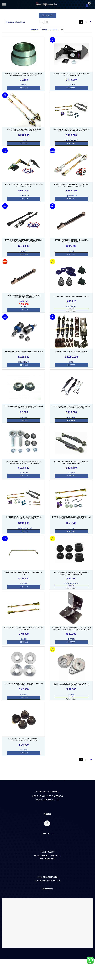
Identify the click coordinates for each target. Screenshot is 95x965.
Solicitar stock (71, 311)
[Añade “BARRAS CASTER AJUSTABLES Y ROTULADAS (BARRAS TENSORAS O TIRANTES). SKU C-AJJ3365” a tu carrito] (23, 143)
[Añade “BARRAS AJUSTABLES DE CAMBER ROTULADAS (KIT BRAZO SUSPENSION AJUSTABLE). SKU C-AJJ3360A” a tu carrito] (71, 420)
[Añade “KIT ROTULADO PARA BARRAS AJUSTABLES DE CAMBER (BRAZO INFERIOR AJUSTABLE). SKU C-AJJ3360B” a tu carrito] (23, 476)
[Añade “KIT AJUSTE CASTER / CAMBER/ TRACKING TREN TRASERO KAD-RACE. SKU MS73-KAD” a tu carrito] (71, 88)
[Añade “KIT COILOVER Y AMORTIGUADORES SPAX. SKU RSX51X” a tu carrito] (71, 365)
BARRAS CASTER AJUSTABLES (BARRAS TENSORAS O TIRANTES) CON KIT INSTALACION (71, 518)
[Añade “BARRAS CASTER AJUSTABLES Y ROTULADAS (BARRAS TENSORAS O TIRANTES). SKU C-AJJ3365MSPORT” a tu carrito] (71, 199)
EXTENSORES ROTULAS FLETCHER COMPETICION (24, 351)
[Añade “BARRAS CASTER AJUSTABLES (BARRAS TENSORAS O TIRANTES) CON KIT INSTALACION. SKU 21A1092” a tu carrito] (71, 531)
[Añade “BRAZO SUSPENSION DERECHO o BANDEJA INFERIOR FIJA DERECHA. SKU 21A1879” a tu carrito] (71, 254)
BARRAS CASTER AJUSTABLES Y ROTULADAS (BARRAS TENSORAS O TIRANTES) (24, 130)
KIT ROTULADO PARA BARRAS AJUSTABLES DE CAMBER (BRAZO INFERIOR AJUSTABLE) (23, 462)
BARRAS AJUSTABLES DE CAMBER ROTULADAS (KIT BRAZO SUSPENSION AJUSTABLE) (71, 407)
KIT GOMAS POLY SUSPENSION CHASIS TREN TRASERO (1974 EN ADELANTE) (71, 573)
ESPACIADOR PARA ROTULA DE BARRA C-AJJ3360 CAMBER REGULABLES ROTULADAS (23, 74)
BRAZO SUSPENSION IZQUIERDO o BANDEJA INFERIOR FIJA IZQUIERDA (24, 296)
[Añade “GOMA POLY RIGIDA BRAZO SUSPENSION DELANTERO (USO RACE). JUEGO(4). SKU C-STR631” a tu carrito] (23, 753)
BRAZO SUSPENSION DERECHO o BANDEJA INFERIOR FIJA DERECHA (71, 240)
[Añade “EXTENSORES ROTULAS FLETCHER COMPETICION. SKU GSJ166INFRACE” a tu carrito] (23, 365)
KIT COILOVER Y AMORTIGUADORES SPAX (71, 351)
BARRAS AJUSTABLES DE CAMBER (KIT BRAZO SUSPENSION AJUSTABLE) (71, 462)
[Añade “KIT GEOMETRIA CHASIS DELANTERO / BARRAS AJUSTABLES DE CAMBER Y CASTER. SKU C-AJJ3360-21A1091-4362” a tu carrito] (23, 531)
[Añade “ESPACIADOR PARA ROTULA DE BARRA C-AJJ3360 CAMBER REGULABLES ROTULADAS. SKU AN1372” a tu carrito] (23, 88)
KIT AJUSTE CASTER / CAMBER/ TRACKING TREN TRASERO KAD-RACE (71, 74)
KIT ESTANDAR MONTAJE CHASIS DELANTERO (71, 296)
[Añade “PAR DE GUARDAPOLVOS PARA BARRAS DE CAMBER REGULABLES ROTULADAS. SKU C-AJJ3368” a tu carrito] (23, 420)
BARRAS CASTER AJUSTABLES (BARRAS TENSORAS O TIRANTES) (23, 628)
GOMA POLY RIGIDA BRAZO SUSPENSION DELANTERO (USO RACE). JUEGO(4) (23, 739)
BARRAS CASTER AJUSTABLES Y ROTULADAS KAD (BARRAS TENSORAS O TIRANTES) (24, 240)
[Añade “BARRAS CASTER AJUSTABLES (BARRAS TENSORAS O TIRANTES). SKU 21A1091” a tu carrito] (23, 642)
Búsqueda (48, 15)
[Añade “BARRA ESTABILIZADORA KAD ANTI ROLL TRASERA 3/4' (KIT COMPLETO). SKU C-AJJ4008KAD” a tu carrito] (23, 199)
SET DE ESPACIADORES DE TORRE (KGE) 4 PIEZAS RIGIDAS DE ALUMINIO (24, 684)
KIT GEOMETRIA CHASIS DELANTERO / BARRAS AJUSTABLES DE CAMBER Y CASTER (71, 130)
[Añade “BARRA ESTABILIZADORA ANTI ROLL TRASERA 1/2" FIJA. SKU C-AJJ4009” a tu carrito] (23, 587)
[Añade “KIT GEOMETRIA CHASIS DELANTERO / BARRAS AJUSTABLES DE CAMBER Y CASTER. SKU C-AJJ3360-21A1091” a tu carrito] (71, 143)
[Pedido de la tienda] (19, 22)
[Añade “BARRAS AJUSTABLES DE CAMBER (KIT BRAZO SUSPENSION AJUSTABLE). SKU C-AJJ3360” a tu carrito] (71, 476)
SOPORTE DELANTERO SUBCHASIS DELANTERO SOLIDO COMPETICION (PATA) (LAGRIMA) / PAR (71, 684)
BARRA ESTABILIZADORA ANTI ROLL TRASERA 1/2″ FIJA (23, 573)
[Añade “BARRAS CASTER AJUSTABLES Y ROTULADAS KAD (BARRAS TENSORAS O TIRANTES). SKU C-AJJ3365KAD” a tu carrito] (23, 254)
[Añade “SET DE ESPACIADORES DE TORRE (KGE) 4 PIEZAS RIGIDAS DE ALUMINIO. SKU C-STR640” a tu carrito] (23, 698)
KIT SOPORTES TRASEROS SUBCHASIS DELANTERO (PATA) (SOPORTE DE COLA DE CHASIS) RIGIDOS (71, 628)
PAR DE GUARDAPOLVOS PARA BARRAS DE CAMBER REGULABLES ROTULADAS (23, 407)
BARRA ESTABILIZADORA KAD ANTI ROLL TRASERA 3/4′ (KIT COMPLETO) (24, 185)
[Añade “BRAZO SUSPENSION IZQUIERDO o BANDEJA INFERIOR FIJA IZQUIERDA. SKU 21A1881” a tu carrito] (23, 310)
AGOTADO (71, 309)
